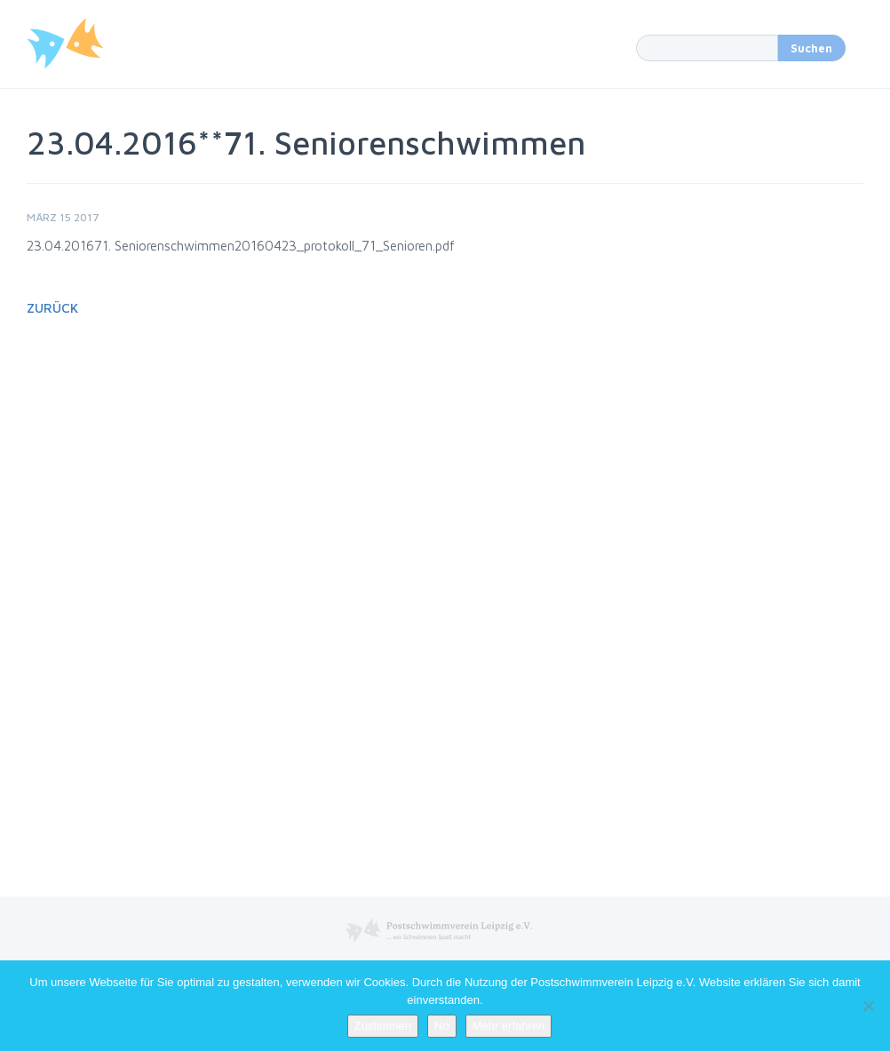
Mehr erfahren (509, 1025)
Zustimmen (382, 1025)
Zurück (52, 307)
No (441, 1025)
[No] (868, 1006)
